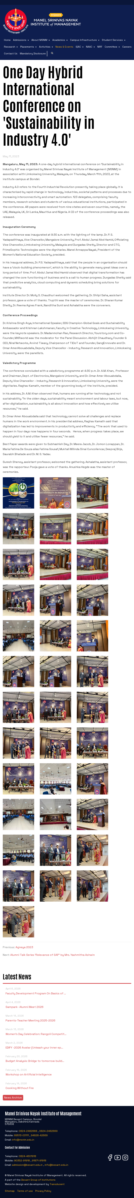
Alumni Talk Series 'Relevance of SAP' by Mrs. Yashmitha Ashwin (52, 955)
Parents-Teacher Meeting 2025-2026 (67, 1018)
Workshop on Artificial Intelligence (67, 1072)
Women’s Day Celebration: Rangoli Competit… (67, 1031)
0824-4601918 (27, 1156)
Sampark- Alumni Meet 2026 (67, 1004)
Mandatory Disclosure (33, 53)
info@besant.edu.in (56, 1164)
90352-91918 (22, 1160)
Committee (111, 46)
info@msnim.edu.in (23, 1139)
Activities (44, 46)
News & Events (64, 46)
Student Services (112, 39)
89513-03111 (21, 1135)
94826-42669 (39, 1135)
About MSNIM (39, 39)
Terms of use (25, 1190)
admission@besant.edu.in (27, 1164)
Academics (58, 39)
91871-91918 (39, 1160)
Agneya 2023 (24, 947)
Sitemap (10, 1190)
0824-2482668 (28, 1131)
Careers (127, 46)
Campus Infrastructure (83, 39)
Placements (27, 46)
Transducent (57, 1184)
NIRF (99, 46)
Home (7, 39)
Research (9, 46)
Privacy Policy (43, 1190)
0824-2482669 (48, 1131)
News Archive (13, 1097)
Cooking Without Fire (67, 1085)
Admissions (19, 39)
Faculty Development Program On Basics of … (67, 991)
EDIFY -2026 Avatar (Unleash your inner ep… (67, 1045)
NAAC (89, 46)
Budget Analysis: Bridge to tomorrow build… (67, 1058)
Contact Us (10, 53)
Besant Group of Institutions (38, 1179)
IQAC (78, 46)
